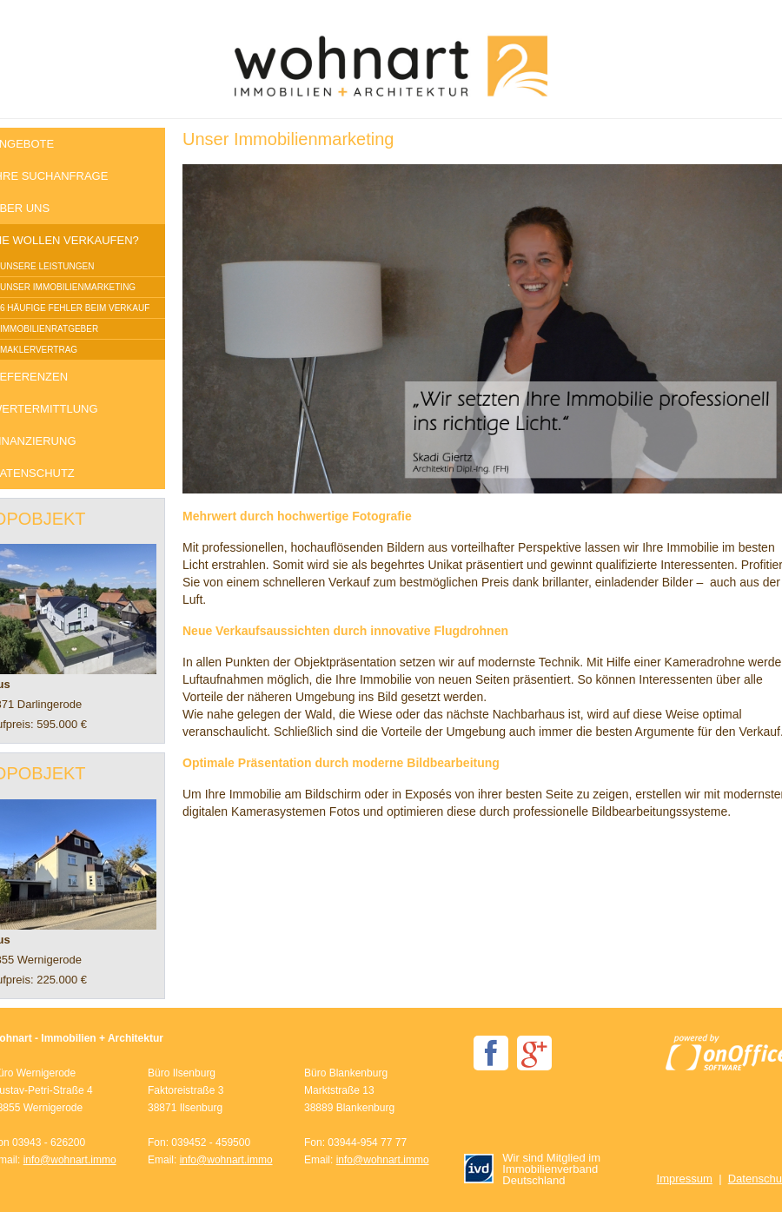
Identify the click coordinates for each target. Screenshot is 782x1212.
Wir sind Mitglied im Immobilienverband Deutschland (532, 1169)
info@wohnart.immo (69, 1160)
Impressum (684, 1178)
